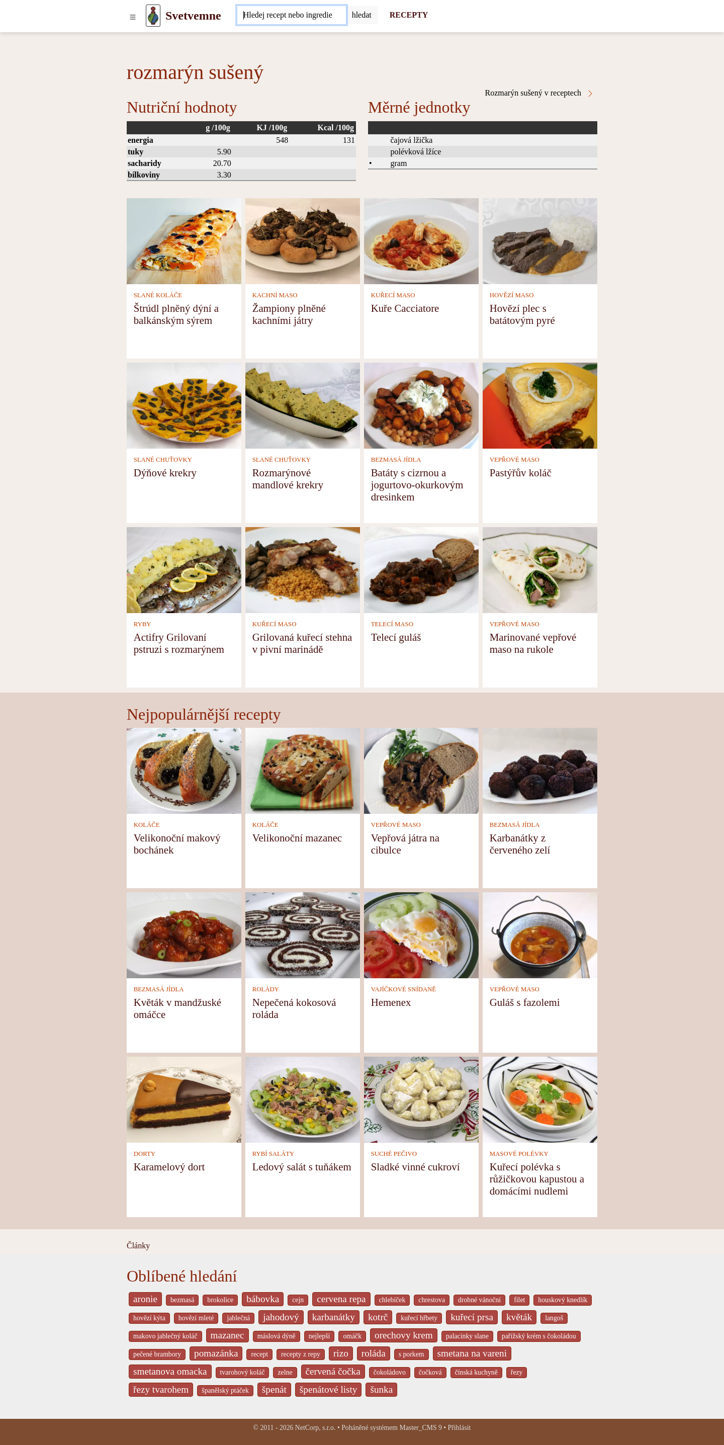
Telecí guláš (396, 637)
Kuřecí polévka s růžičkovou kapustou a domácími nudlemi (537, 1179)
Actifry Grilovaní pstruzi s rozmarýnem (179, 643)
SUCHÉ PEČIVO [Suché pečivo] (394, 1153)
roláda (373, 1353)
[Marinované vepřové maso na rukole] (540, 569)
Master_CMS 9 (420, 1427)
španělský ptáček (225, 1390)
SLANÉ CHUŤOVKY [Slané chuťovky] (163, 459)
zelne (285, 1372)
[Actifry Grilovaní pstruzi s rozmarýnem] (184, 569)
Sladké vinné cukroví (415, 1166)
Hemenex (391, 1002)
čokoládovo (390, 1372)
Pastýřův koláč (521, 472)
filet (519, 1300)
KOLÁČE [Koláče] (147, 824)
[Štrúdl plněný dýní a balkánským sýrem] (184, 240)
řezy (517, 1372)
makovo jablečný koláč (165, 1336)
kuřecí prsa (471, 1317)
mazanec (227, 1335)
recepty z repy (300, 1354)
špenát (274, 1389)
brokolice (220, 1300)
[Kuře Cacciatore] (421, 240)
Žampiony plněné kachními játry (289, 314)
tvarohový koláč (242, 1372)
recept (259, 1354)
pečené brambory (157, 1354)
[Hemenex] (421, 934)
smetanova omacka (170, 1371)
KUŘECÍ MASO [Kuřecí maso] (393, 295)
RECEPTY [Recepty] (409, 15)
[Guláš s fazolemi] (540, 934)
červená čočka (333, 1371)
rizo (340, 1353)
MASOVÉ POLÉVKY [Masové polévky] (519, 1153)
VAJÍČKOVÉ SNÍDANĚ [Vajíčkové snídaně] (403, 989)
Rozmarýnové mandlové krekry (288, 478)
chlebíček (392, 1300)
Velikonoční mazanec (297, 837)
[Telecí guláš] (421, 569)
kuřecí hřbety (419, 1318)
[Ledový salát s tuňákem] (302, 1098)
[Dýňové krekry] (184, 404)
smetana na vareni (472, 1353)
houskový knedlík (562, 1300)
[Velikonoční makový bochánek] (184, 770)
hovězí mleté (196, 1318)
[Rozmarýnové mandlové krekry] (302, 404)
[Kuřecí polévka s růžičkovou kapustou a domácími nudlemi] (540, 1098)
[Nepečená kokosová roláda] (302, 934)
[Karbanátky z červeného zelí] (540, 770)
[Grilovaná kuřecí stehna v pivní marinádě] (302, 569)
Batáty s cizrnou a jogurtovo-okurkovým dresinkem (417, 484)
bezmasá (182, 1300)
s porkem (411, 1354)
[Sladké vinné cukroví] (421, 1098)
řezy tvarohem (161, 1389)
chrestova (431, 1300)
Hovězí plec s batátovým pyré (522, 314)
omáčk (352, 1336)
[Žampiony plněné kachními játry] (302, 240)
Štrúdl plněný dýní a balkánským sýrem (176, 314)
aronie (145, 1299)
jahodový (281, 1317)
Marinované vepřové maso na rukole (533, 643)
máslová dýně (276, 1336)
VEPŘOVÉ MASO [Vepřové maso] (514, 459)
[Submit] (362, 15)
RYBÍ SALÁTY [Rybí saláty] (273, 1153)
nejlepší (319, 1336)
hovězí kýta (149, 1318)
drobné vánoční (479, 1300)
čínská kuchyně (476, 1372)
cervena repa (341, 1299)
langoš (554, 1318)
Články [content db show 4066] (138, 1245)
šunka (381, 1389)
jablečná (238, 1318)
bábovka (262, 1299)
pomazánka (216, 1353)
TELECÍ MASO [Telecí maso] (392, 624)
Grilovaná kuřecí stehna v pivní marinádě (302, 643)
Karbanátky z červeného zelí (520, 844)
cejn (298, 1300)
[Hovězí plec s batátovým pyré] (540, 240)
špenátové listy (328, 1389)
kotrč (378, 1317)
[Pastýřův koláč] (540, 404)
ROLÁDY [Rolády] (265, 989)
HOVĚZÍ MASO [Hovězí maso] (512, 295)
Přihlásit (459, 1427)
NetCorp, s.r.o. (315, 1427)
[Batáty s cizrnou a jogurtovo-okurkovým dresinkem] (421, 404)
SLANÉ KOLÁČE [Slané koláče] (158, 295)
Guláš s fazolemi (525, 1002)
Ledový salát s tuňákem (301, 1166)
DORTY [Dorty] (144, 1153)
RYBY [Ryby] (142, 624)
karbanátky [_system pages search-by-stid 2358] (333, 1317)
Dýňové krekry (165, 472)
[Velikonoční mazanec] (302, 770)
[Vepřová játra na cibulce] (421, 770)
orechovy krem (404, 1335)
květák (519, 1317)
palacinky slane (467, 1336)
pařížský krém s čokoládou (539, 1336)
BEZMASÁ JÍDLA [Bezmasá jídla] (396, 459)
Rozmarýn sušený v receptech (539, 93)
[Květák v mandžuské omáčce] (184, 934)
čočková (430, 1372)
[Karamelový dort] (184, 1098)
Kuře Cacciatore (405, 308)
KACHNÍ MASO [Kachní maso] (275, 295)
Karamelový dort (169, 1166)
